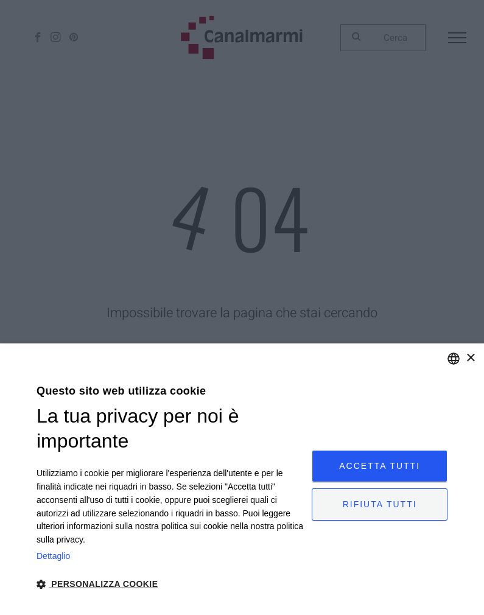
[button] (170, 583)
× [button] (470, 358)
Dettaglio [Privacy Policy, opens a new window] (53, 556)
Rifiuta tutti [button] (380, 505)
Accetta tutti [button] (379, 464)
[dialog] (242, 479)
